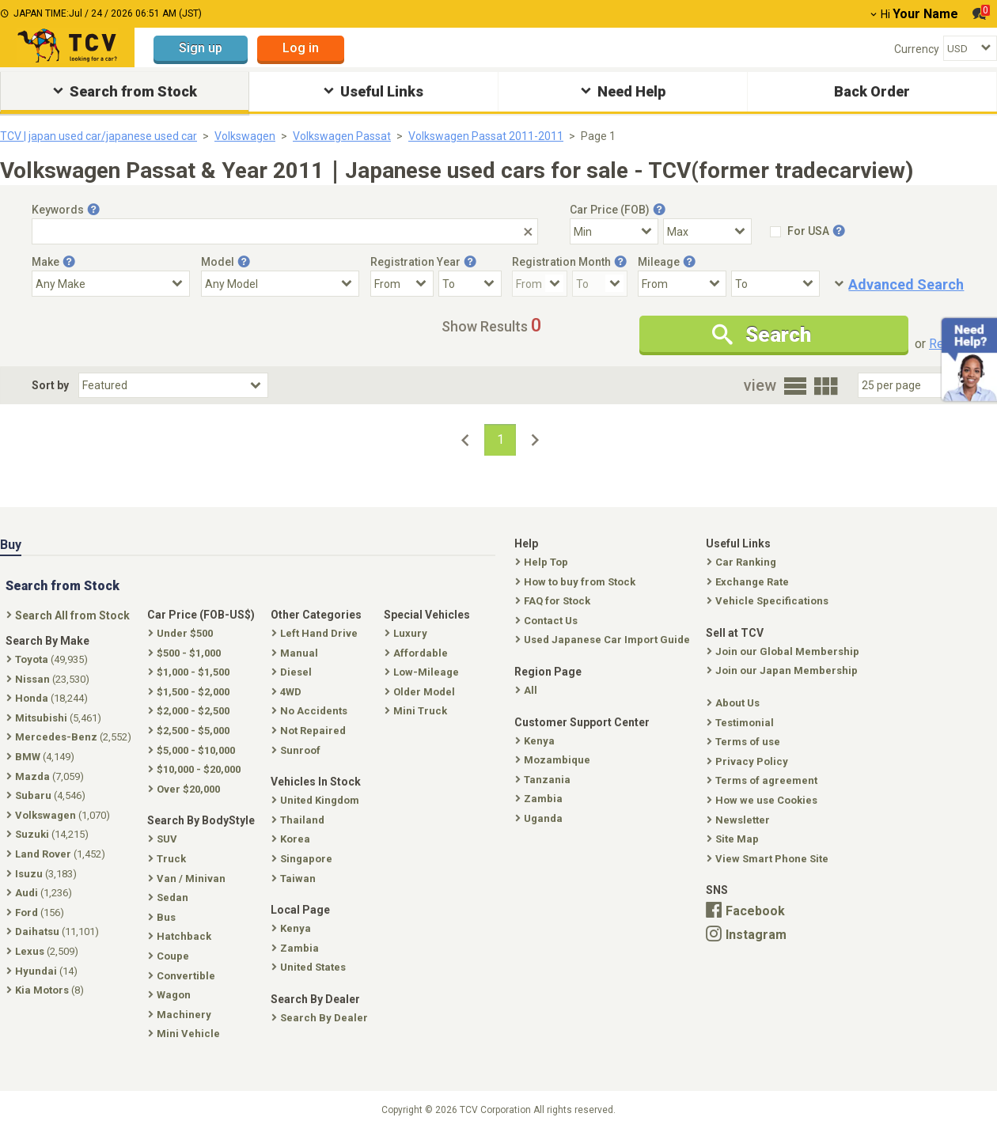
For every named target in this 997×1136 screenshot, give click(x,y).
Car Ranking (743, 562)
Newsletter (740, 820)
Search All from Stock (69, 615)
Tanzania (544, 780)
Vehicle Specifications (769, 601)
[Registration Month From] (539, 284)
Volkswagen (244, 136)
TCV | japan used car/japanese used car (98, 136)
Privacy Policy (749, 761)
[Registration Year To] (470, 284)
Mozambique (554, 760)
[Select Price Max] (707, 231)
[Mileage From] (682, 284)
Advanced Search (906, 284)
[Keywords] (285, 231)
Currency (916, 49)
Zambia (540, 799)
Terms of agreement (763, 780)
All (527, 690)
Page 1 (598, 136)
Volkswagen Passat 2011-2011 (485, 136)
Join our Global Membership (784, 651)
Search (761, 334)
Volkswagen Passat (342, 136)
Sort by (50, 385)
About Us (735, 703)
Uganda (540, 818)
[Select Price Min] (614, 231)
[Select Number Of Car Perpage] (911, 385)
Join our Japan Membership (784, 670)
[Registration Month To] (599, 284)
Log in (300, 47)
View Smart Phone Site (769, 859)
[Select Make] (111, 284)
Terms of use (745, 742)
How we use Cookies (763, 800)
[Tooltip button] (93, 209)
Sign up (200, 47)
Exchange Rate (749, 582)
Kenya (536, 741)
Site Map (734, 839)
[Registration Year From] (402, 284)
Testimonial (742, 723)
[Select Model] (280, 284)
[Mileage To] (775, 284)
